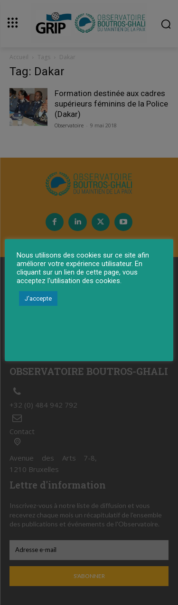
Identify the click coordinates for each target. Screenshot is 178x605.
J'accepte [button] (38, 298)
